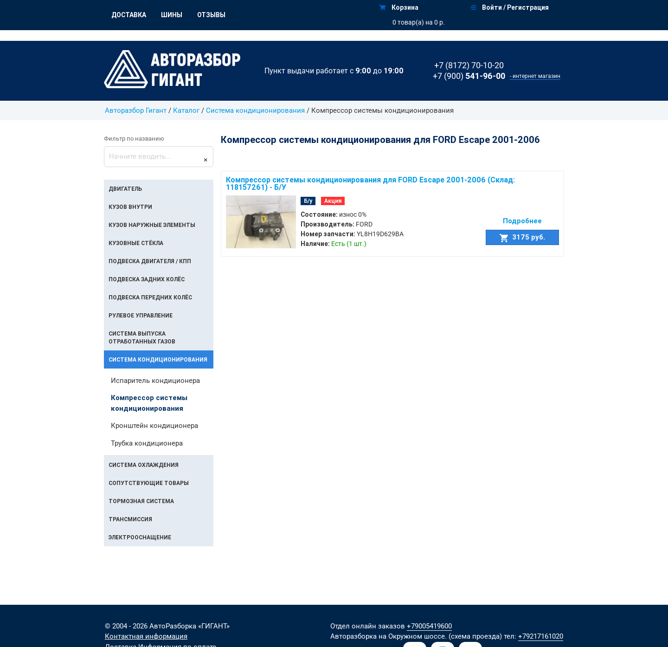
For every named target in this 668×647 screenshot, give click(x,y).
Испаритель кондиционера (155, 380)
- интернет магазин (535, 76)
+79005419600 (429, 626)
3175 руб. (522, 237)
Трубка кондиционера (147, 443)
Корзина (398, 7)
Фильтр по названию (134, 138)
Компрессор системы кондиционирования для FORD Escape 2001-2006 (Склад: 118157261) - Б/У (370, 183)
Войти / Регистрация (509, 7)
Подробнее (522, 220)
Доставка (128, 15)
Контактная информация (146, 636)
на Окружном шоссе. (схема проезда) (440, 636)
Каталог (186, 110)
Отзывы (211, 15)
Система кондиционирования (256, 110)
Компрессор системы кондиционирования (149, 403)
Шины (171, 15)
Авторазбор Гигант (136, 110)
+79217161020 (540, 636)
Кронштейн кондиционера (154, 425)
